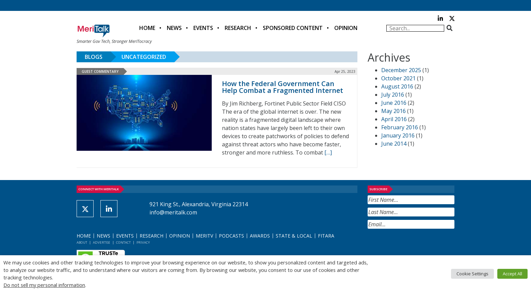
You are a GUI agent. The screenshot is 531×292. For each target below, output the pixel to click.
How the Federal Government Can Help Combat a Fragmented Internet (282, 87)
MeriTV (204, 235)
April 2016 (394, 119)
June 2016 (393, 103)
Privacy (143, 242)
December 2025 (401, 70)
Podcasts (231, 235)
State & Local (294, 235)
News (174, 28)
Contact (123, 242)
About (82, 242)
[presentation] (419, 245)
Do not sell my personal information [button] (44, 284)
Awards (260, 235)
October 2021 (398, 78)
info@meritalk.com (173, 212)
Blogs (93, 57)
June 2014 (393, 143)
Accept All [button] (512, 274)
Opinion (345, 28)
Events (203, 28)
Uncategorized (144, 57)
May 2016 (393, 111)
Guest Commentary (100, 71)
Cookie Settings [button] (472, 274)
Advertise (101, 242)
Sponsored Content (293, 28)
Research (238, 28)
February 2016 (399, 127)
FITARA (326, 235)
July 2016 (392, 94)
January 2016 (398, 135)
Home (147, 28)
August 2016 (397, 86)
